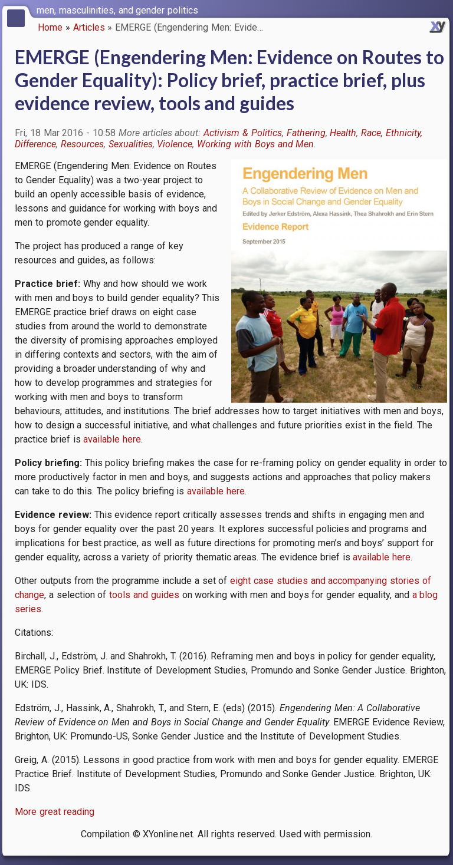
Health (343, 132)
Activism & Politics (242, 132)
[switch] (441, 9)
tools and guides (144, 594)
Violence (174, 144)
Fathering (306, 132)
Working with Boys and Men (255, 144)
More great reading (54, 811)
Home (50, 27)
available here (112, 439)
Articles (89, 27)
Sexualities (131, 144)
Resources (82, 144)
